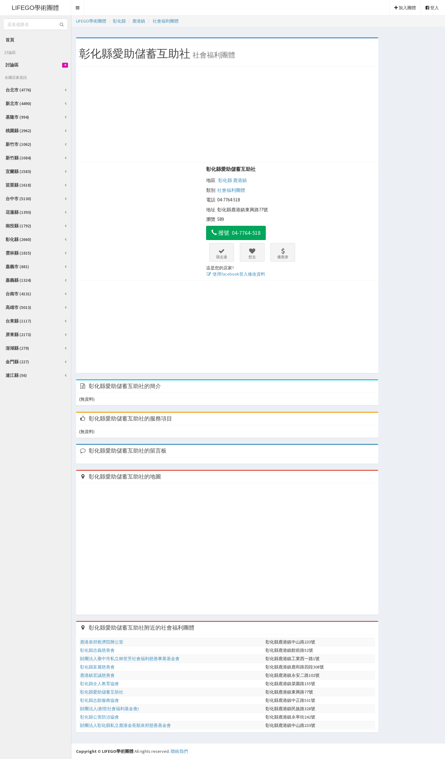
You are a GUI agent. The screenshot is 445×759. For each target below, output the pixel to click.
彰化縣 (225, 180)
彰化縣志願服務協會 (99, 700)
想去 (252, 253)
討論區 (37, 65)
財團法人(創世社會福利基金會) (109, 708)
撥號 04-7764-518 (236, 232)
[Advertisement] (227, 116)
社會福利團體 (231, 190)
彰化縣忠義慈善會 (97, 650)
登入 (432, 8)
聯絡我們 (179, 751)
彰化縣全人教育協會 (99, 683)
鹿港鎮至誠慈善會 (97, 675)
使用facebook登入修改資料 (235, 274)
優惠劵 (282, 253)
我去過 (221, 253)
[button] (77, 7)
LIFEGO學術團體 (35, 7)
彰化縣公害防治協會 (99, 717)
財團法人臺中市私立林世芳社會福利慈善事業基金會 (130, 658)
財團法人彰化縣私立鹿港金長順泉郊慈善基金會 (125, 725)
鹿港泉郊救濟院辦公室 (101, 642)
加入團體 (405, 8)
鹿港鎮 (240, 180)
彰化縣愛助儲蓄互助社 (231, 169)
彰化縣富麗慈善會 (97, 667)
